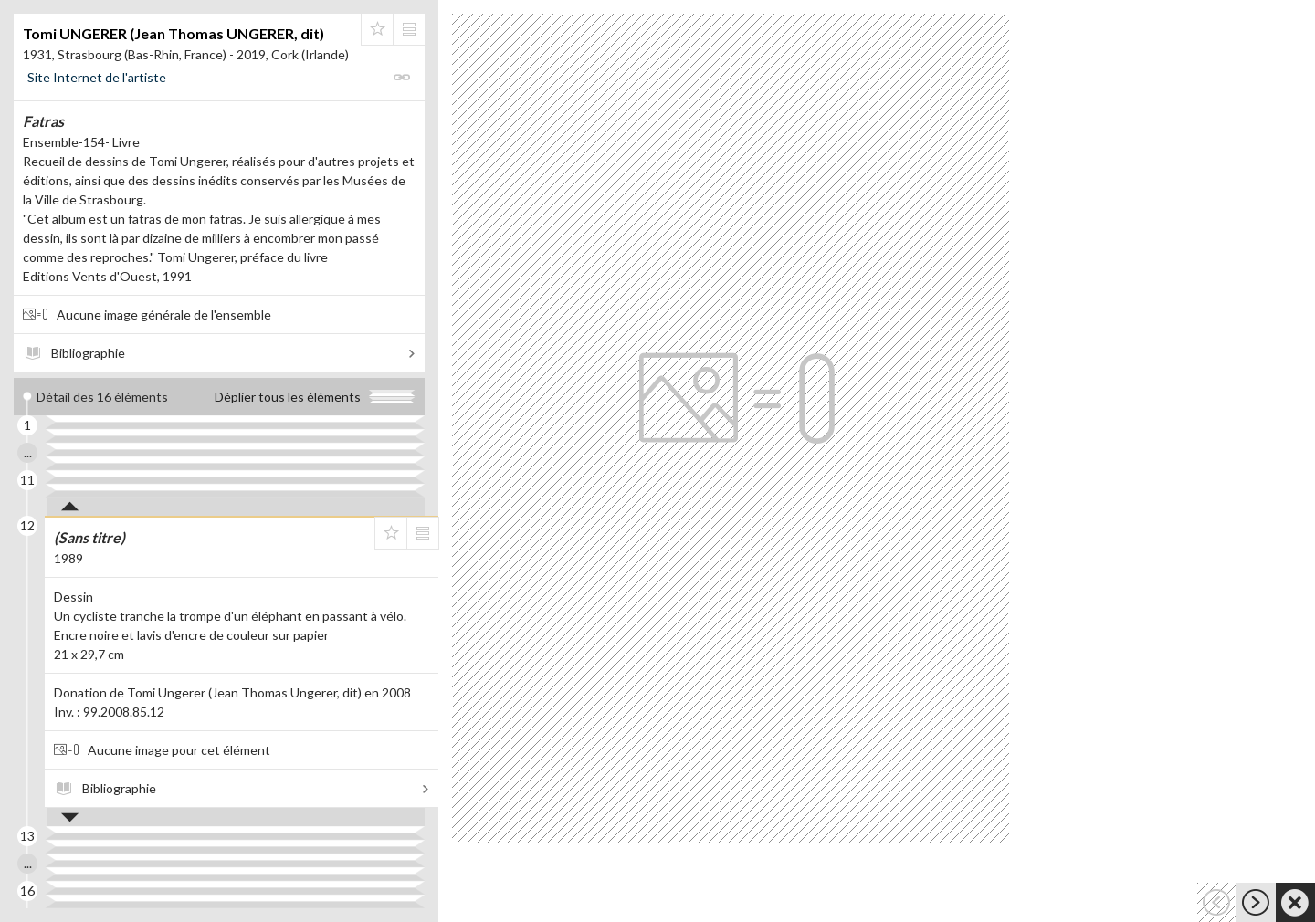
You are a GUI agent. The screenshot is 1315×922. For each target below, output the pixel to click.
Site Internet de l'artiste (96, 77)
